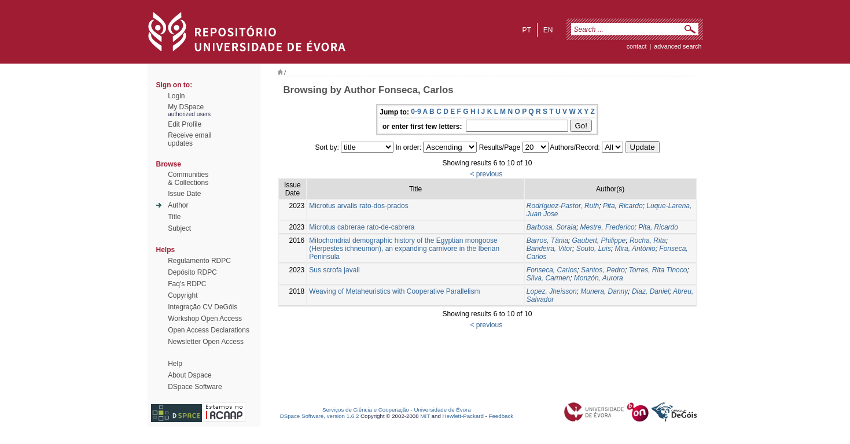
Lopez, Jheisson (552, 291)
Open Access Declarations (208, 330)
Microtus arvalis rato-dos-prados (358, 206)
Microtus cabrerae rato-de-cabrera (361, 227)
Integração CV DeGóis (202, 307)
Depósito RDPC (192, 272)
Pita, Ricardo (623, 206)
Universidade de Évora (442, 409)
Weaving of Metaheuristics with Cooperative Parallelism (394, 291)
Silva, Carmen (548, 278)
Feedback (500, 416)
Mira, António (634, 249)
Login (176, 96)
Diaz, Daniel (650, 291)
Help (175, 364)
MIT (425, 416)
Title (174, 217)
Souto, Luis (593, 249)
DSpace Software (195, 387)
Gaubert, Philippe (599, 240)
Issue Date (184, 194)
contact (637, 46)
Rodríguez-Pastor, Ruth (563, 206)
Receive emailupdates (189, 139)
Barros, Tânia (547, 240)
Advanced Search (677, 46)
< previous (486, 174)
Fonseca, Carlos (552, 270)
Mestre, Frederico (607, 227)
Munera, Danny (604, 291)
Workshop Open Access (205, 318)
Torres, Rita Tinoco (658, 270)
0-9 (416, 112)
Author (178, 205)
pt (526, 30)
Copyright (182, 295)
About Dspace (189, 375)
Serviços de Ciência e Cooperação (365, 409)
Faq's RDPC (187, 284)
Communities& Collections (188, 179)
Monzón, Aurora (598, 278)
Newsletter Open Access (206, 342)
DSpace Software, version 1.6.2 (319, 416)
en (548, 30)
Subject (179, 228)
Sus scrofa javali (334, 270)
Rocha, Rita (648, 240)
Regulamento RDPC (199, 261)
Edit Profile (184, 124)
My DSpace (186, 107)
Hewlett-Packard (463, 416)
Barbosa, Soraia (551, 227)
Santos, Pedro (603, 270)
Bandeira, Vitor (549, 249)
